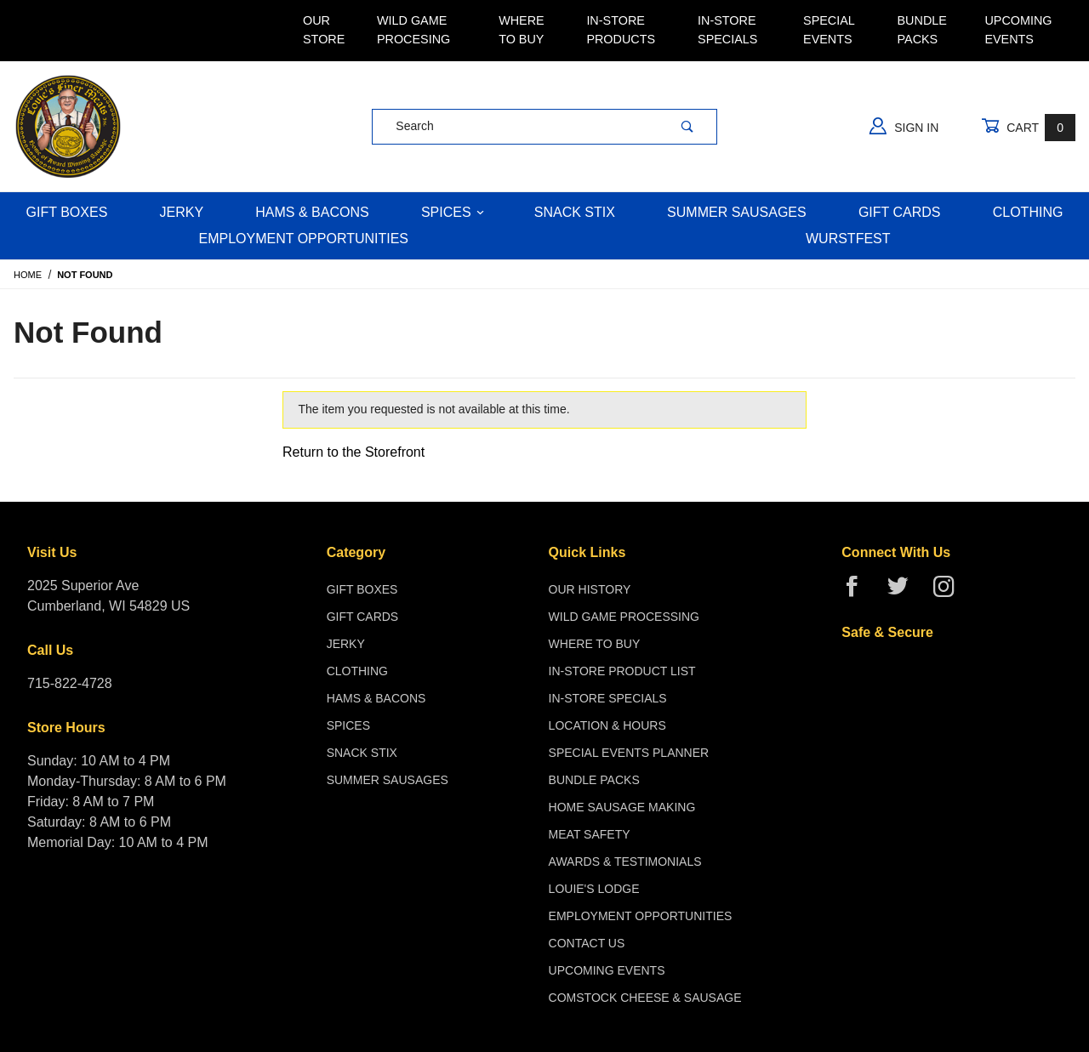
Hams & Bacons (311, 212)
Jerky (182, 212)
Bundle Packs (922, 30)
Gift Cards (899, 212)
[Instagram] (950, 593)
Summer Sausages (737, 212)
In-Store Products (620, 30)
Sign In (903, 125)
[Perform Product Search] (687, 127)
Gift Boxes (67, 212)
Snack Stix (574, 212)
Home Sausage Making (622, 807)
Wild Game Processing (624, 616)
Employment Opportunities (303, 238)
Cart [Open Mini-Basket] (1028, 127)
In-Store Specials (727, 30)
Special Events (828, 30)
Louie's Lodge (594, 889)
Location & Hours (607, 725)
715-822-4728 (69, 683)
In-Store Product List (622, 671)
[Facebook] (858, 593)
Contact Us (587, 943)
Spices (452, 212)
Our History (590, 589)
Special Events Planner (629, 752)
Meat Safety (589, 834)
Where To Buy (521, 30)
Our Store (324, 30)
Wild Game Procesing (413, 30)
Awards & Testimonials (625, 861)
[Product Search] (515, 127)
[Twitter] (904, 593)
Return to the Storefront (353, 452)
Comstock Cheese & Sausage (645, 997)
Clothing (1028, 212)
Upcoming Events (1018, 30)
